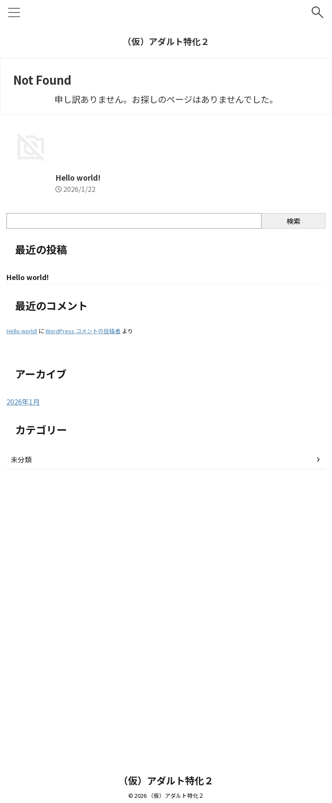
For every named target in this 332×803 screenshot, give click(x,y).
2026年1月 (23, 673)
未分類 (21, 731)
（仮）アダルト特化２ (166, 41)
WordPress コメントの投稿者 (83, 602)
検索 (293, 491)
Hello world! (30, 447)
